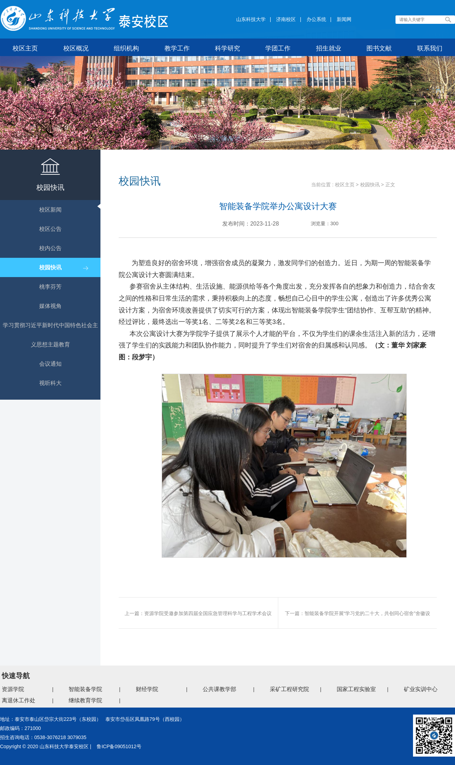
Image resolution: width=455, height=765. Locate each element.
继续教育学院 (85, 700)
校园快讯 (370, 184)
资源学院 (13, 689)
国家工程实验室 (356, 689)
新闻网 (344, 19)
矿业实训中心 (421, 689)
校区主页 (345, 184)
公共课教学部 (219, 689)
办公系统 (316, 19)
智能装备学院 (85, 689)
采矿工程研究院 (289, 689)
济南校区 (286, 19)
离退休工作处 (18, 700)
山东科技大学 (251, 19)
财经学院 (147, 689)
